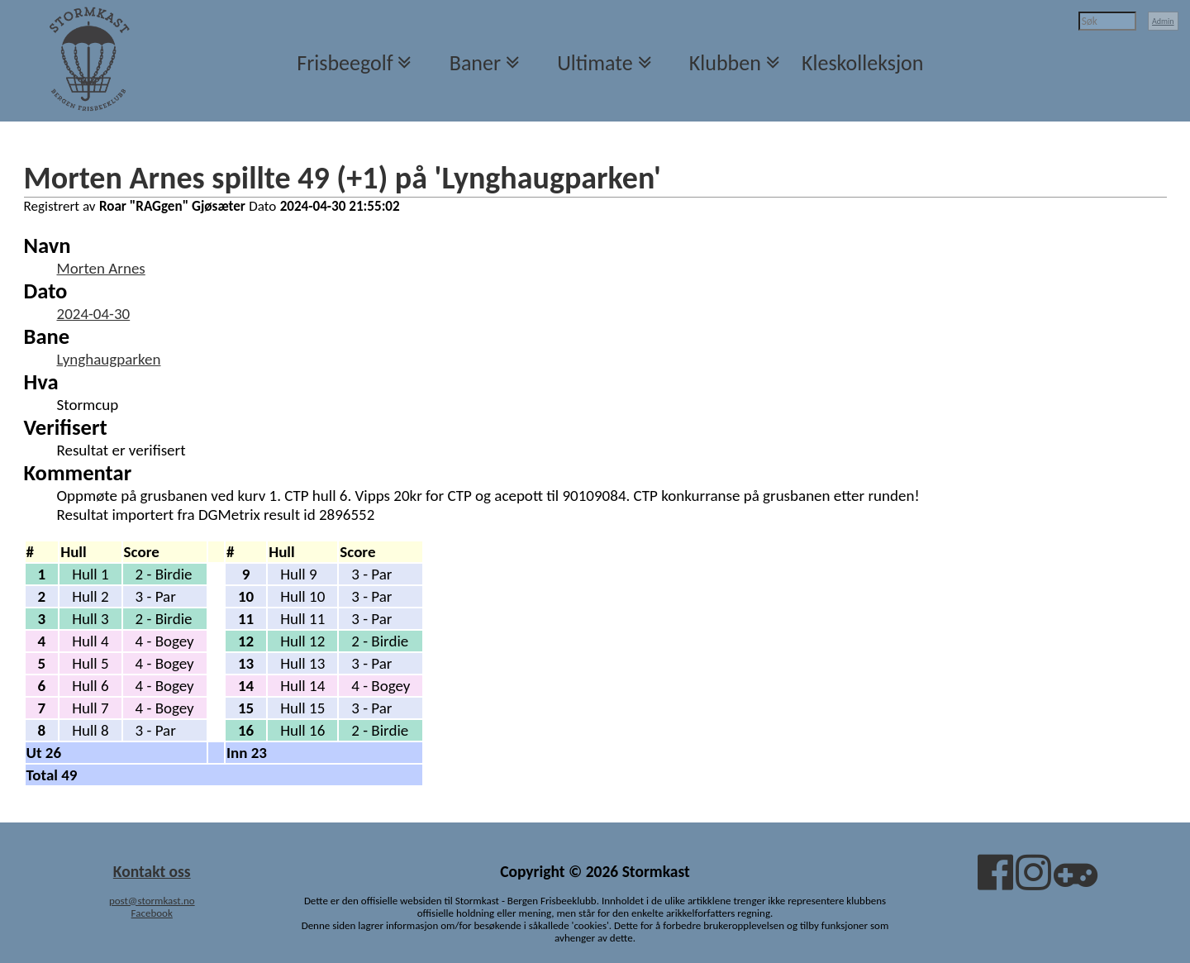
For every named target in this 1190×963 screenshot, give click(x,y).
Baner (475, 63)
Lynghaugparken (109, 359)
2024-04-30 (94, 313)
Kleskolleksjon (862, 63)
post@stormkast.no (152, 900)
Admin (1163, 21)
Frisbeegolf (345, 63)
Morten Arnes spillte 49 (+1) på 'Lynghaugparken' (342, 178)
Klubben (725, 63)
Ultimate (594, 63)
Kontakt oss (152, 871)
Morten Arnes (101, 268)
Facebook (152, 913)
